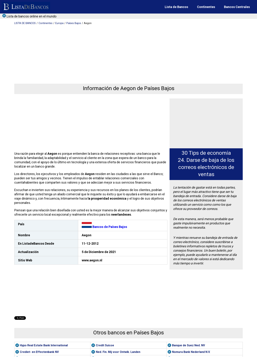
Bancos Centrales (237, 7)
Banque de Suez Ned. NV (188, 345)
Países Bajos (73, 23)
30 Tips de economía (206, 153)
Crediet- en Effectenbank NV (39, 352)
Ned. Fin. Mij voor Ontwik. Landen (118, 352)
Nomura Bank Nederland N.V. (191, 352)
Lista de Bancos (176, 7)
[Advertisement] (121, 52)
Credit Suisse (105, 345)
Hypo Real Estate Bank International (44, 345)
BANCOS (25, 23)
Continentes (206, 7)
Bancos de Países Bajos (104, 227)
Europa (59, 23)
